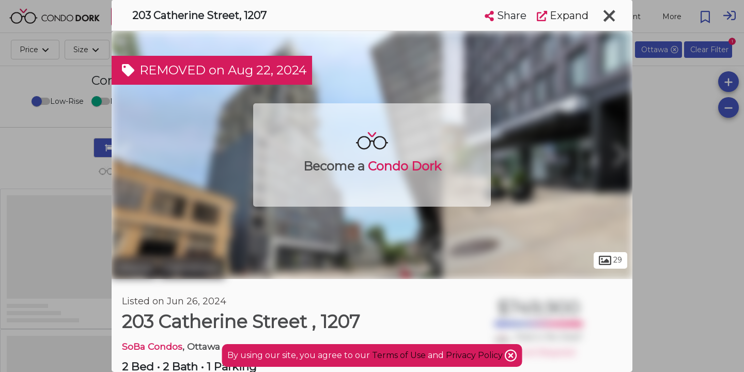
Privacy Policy (475, 355)
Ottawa (134, 267)
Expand (562, 15)
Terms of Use (399, 355)
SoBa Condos (152, 346)
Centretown (192, 267)
